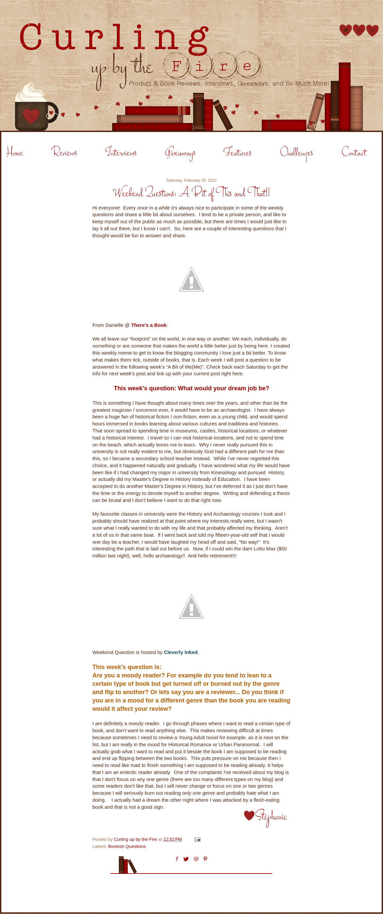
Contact (353, 153)
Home (14, 153)
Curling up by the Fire (136, 839)
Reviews (64, 153)
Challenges (296, 153)
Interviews (121, 153)
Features (237, 153)
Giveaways (180, 153)
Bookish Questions (127, 846)
